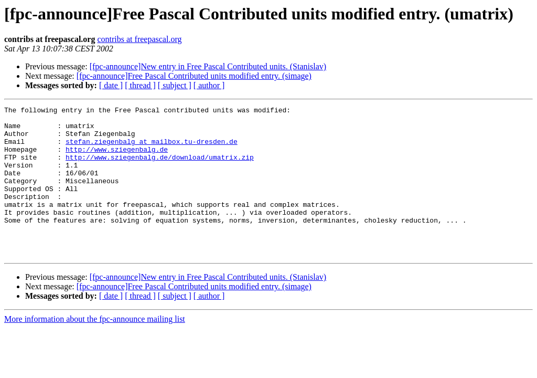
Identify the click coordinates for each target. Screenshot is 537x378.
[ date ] (111, 85)
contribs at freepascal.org (139, 39)
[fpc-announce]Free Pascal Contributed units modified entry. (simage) (194, 75)
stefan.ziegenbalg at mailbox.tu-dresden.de (152, 149)
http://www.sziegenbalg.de (117, 158)
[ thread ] (140, 85)
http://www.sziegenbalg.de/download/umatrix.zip (160, 168)
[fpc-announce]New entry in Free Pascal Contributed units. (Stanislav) (208, 66)
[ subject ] (174, 85)
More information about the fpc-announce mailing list (94, 348)
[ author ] (209, 85)
